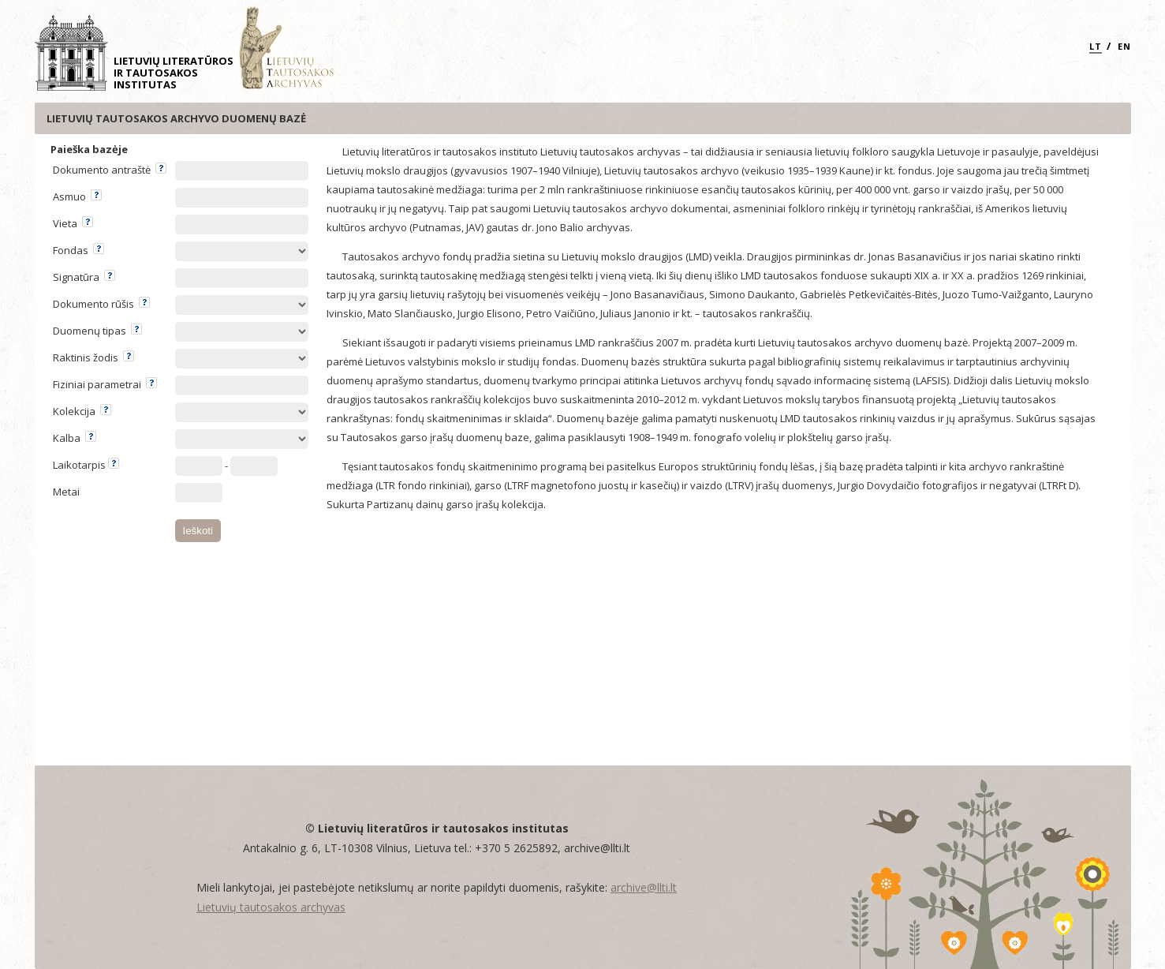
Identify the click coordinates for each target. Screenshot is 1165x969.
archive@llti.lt (644, 887)
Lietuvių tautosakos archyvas (270, 907)
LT (1095, 46)
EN (1124, 46)
